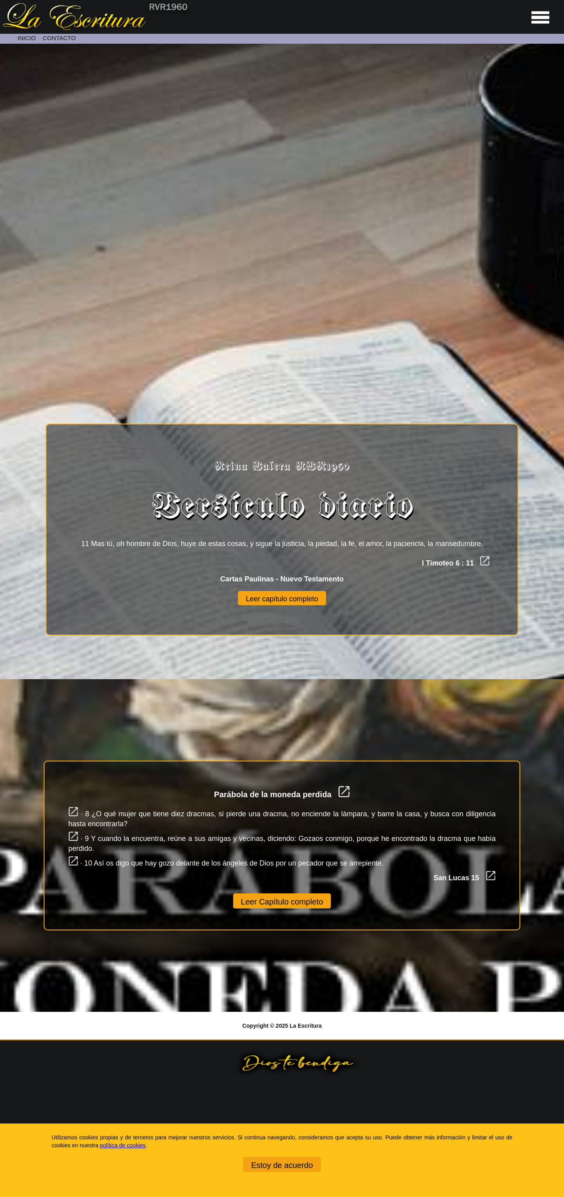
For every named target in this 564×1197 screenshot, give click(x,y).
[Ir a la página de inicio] (94, 28)
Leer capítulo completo (282, 599)
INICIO (26, 38)
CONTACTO (59, 38)
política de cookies (122, 1145)
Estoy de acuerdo (282, 1165)
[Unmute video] (282, 201)
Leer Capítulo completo (282, 901)
